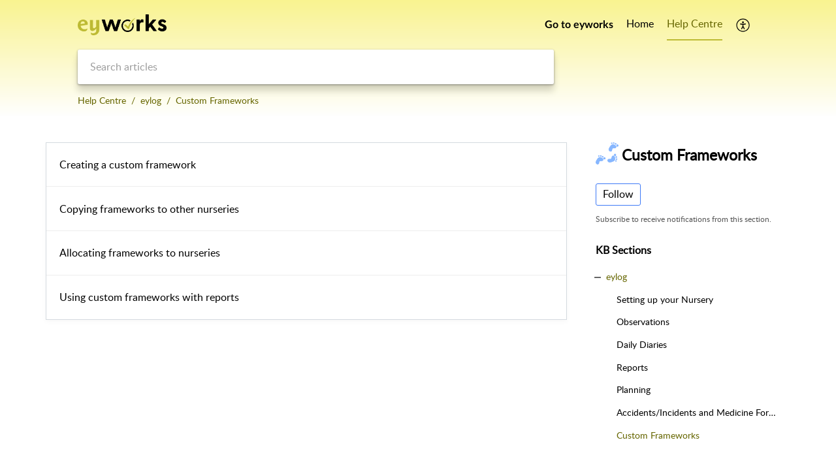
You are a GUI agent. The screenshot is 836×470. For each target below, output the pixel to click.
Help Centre (102, 100)
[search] (316, 67)
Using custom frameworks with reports (149, 297)
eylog (150, 100)
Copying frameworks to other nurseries (149, 209)
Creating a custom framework (127, 164)
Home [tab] (640, 23)
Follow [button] (618, 194)
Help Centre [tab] (694, 23)
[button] (743, 25)
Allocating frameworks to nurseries (139, 252)
